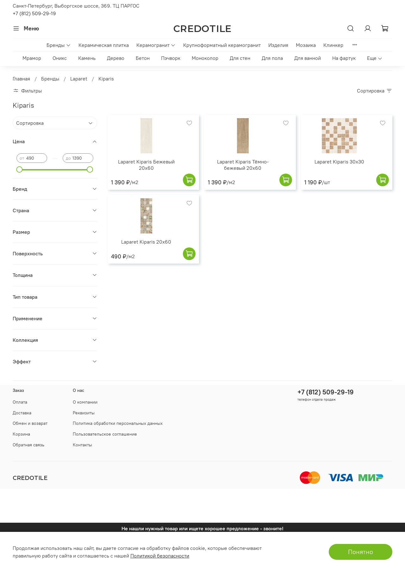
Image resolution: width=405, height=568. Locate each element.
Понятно (360, 552)
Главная (21, 78)
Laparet (78, 78)
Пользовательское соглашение (105, 434)
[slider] (19, 169)
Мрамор (31, 58)
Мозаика (306, 45)
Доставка (22, 413)
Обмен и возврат (30, 423)
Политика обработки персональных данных (118, 423)
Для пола (272, 58)
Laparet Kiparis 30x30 (339, 161)
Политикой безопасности (159, 555)
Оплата (20, 402)
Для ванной (307, 58)
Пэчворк (170, 58)
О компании (85, 402)
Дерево (115, 58)
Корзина (21, 434)
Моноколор (205, 58)
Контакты (82, 445)
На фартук (344, 58)
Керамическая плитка (103, 45)
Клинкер (333, 45)
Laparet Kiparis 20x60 (146, 242)
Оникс (60, 58)
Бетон (143, 58)
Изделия (278, 45)
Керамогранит (156, 45)
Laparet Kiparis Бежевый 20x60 (146, 164)
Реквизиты (84, 413)
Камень (87, 58)
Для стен (240, 58)
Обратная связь (28, 445)
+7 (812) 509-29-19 (34, 13)
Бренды (59, 45)
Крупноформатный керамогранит (222, 45)
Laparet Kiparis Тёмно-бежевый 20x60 (243, 164)
